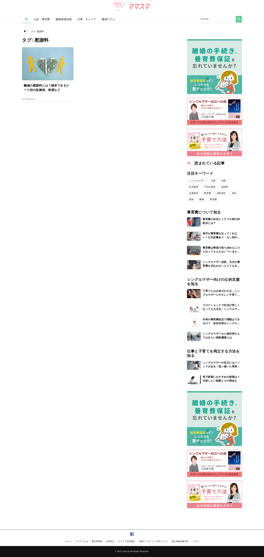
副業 (223, 180)
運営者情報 (97, 541)
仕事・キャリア (87, 19)
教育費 (207, 193)
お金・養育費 (42, 19)
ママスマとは (81, 541)
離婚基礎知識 (64, 19)
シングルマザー (197, 180)
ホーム (68, 541)
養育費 (213, 199)
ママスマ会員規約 (126, 541)
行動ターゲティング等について (153, 541)
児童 (213, 180)
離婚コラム (108, 19)
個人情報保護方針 (180, 541)
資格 (191, 199)
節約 (234, 193)
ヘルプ (195, 541)
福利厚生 (221, 193)
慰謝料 (224, 187)
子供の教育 (210, 187)
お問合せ (110, 541)
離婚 (201, 199)
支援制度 (193, 193)
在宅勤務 (193, 187)
